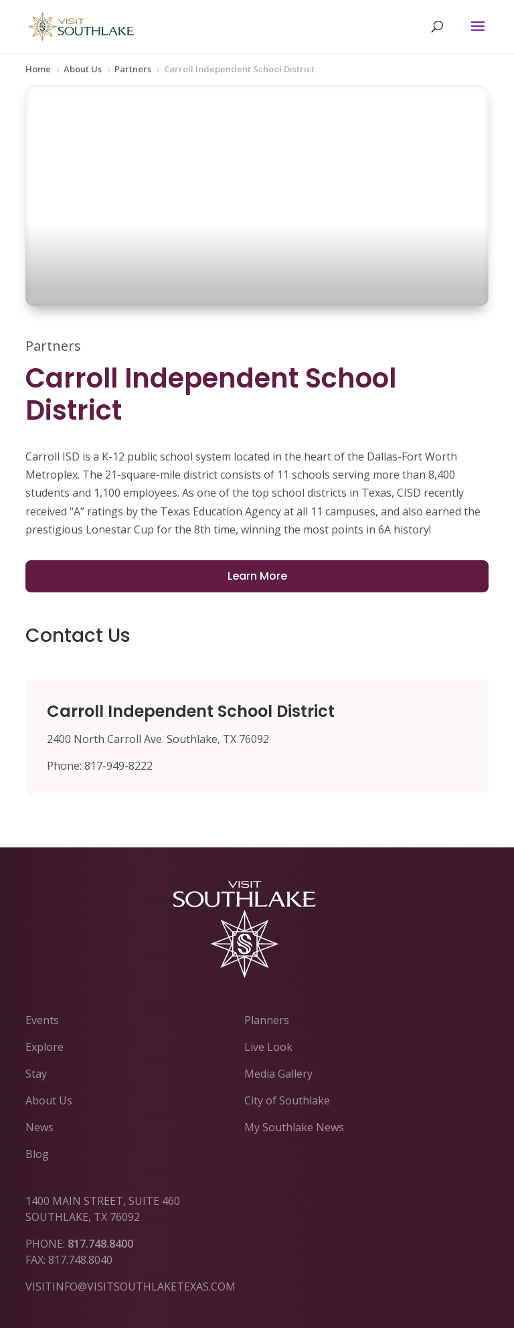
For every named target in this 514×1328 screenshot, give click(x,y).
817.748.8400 (100, 1243)
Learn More (257, 576)
